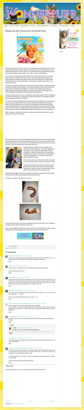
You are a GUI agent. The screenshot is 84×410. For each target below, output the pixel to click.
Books (17, 25)
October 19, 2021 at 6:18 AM (39, 303)
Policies (72, 25)
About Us (11, 25)
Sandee (10, 265)
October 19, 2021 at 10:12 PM (35, 348)
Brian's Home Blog (13, 255)
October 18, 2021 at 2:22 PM (28, 290)
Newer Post (8, 401)
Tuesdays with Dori (63, 25)
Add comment (9, 366)
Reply (10, 261)
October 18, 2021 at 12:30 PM (26, 255)
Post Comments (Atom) (17, 403)
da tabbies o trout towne (15, 290)
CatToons (33, 25)
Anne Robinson (12, 338)
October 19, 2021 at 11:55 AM (23, 316)
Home (5, 25)
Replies (12, 325)
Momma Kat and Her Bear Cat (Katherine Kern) (20, 303)
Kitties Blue (11, 277)
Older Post (52, 401)
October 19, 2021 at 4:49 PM (23, 338)
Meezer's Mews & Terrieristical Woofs (18, 348)
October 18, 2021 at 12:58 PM (22, 277)
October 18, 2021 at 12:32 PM (20, 265)
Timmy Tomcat (12, 316)
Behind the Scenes (13, 248)
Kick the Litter (53, 25)
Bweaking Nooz (25, 25)
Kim (13, 327)
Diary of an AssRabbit (42, 25)
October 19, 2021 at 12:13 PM (23, 327)
